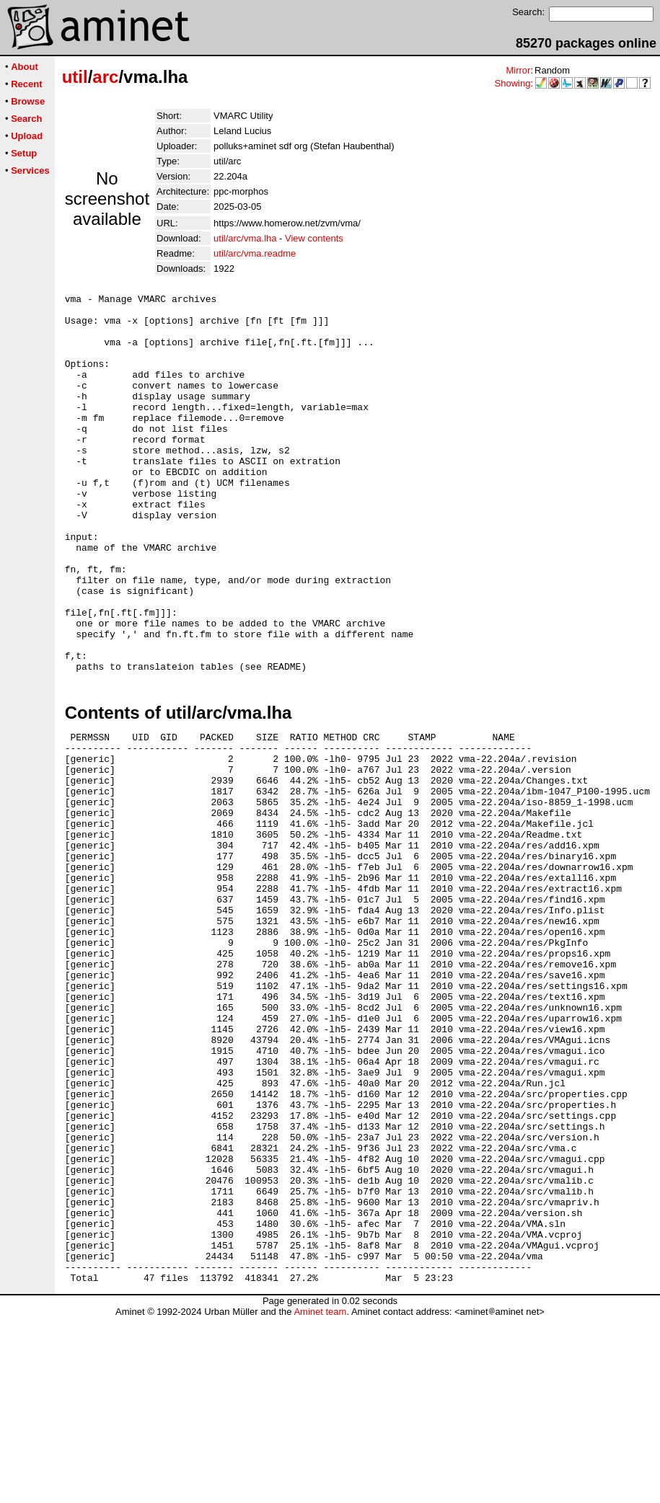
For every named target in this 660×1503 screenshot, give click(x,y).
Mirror (518, 70)
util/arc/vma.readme (255, 253)
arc (105, 77)
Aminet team (320, 1497)
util (75, 77)
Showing (513, 83)
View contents (314, 238)
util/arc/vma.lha (245, 238)
